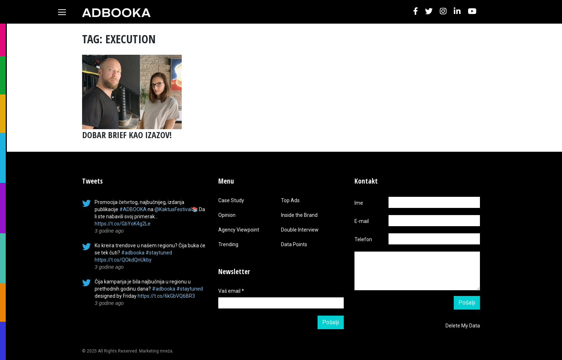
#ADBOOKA (133, 209)
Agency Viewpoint (238, 230)
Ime (358, 203)
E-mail (361, 221)
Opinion (226, 215)
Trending (228, 244)
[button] (416, 11)
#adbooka (132, 253)
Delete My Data (463, 326)
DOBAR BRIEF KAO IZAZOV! (127, 135)
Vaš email (231, 291)
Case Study (231, 200)
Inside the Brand (299, 215)
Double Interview (300, 230)
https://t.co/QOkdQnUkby (123, 260)
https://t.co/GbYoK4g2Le (123, 224)
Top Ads (290, 200)
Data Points (294, 244)
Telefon (363, 239)
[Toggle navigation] (62, 12)
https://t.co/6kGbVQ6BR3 (166, 296)
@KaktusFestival (173, 209)
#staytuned (159, 253)
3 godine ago (109, 231)
